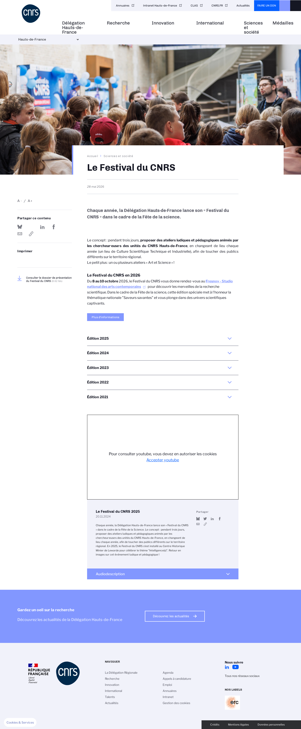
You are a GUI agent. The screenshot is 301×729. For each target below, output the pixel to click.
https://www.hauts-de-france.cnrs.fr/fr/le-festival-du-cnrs (31, 233)
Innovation (163, 23)
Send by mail (19, 233)
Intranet (168, 697)
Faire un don (266, 5)
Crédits (214, 724)
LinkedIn (227, 667)
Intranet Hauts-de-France (160, 5)
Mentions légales (238, 724)
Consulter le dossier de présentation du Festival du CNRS (49, 279)
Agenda (168, 672)
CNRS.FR (217, 5)
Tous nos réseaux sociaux (242, 676)
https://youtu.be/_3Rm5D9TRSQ (205, 524)
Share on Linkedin (42, 226)
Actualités (243, 5)
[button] (20, 722)
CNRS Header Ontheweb (284, 5)
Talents (110, 697)
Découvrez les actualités (171, 616)
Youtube (235, 667)
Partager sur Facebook (53, 226)
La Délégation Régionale (121, 672)
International (210, 23)
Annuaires (122, 5)
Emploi (167, 684)
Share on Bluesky (19, 226)
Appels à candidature (177, 678)
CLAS (194, 5)
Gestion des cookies (176, 703)
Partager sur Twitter (31, 226)
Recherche (118, 23)
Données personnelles (271, 724)
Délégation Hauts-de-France (73, 27)
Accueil (92, 156)
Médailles (283, 23)
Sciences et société (253, 27)
